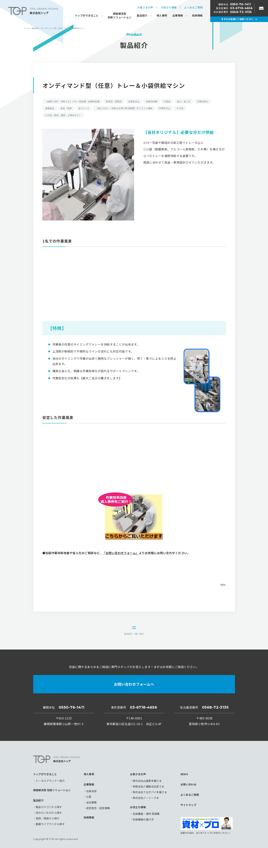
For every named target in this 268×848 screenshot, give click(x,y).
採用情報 (197, 15)
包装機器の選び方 (143, 819)
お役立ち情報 (169, 7)
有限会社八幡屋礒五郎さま (148, 786)
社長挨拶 (91, 791)
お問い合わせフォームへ (134, 684)
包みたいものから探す (49, 812)
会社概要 (91, 802)
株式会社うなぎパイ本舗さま (150, 792)
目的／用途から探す (48, 818)
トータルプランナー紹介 (50, 781)
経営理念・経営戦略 (98, 808)
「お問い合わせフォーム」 (121, 553)
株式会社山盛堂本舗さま (147, 781)
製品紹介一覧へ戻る (134, 633)
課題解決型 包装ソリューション (52, 790)
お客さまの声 (145, 7)
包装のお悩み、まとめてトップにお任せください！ (207, 825)
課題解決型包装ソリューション (120, 15)
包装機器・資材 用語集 (146, 814)
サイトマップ (188, 805)
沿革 (89, 796)
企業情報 (177, 15)
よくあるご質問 (193, 7)
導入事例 (161, 15)
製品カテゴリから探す (49, 807)
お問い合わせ (188, 784)
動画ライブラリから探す (50, 824)
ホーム (27, 28)
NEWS (184, 774)
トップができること (87, 15)
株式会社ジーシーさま (146, 798)
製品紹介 (142, 15)
